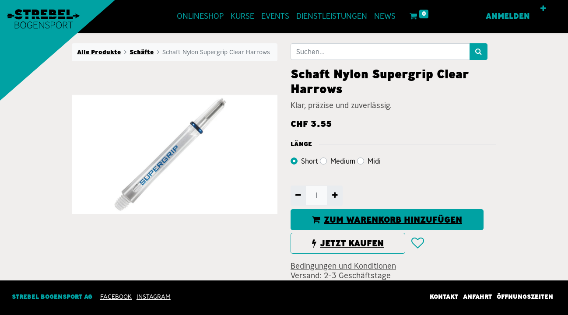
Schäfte (142, 52)
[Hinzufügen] (334, 196)
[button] (543, 9)
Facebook (116, 297)
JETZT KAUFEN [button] (348, 243)
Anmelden (508, 16)
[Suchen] (478, 51)
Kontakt (444, 297)
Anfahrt (477, 297)
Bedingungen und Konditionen (343, 266)
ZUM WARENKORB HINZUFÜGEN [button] (387, 219)
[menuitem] (200, 16)
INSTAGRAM (154, 297)
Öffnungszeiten (525, 297)
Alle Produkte (99, 52)
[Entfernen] (298, 196)
